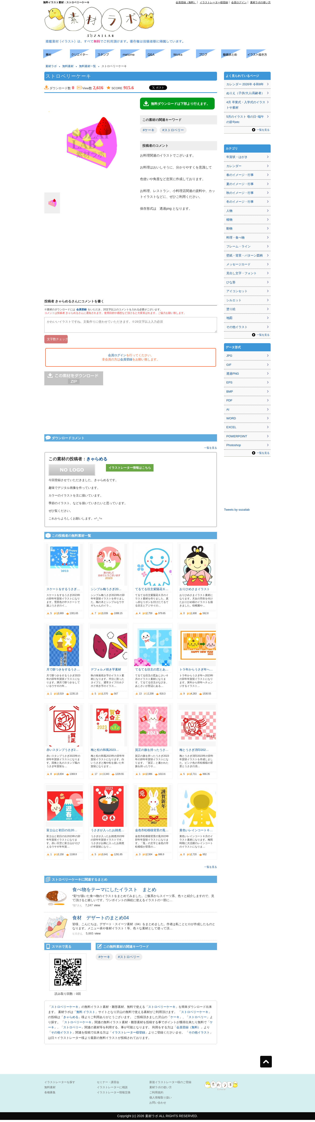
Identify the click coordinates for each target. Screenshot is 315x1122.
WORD (231, 418)
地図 (229, 318)
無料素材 (68, 66)
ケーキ (174, 1019)
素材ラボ (51, 66)
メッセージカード (238, 264)
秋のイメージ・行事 (240, 193)
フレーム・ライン (238, 246)
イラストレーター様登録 (214, 2)
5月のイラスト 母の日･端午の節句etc (245, 119)
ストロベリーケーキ (64, 1009)
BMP (229, 391)
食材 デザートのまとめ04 (100, 919)
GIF (228, 364)
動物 (229, 228)
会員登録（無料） (186, 2)
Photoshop (233, 445)
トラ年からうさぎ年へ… (196, 671)
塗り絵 (230, 309)
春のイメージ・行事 (240, 175)
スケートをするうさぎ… (63, 591)
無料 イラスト (85, 1014)
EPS (229, 382)
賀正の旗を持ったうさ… (151, 752)
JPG (229, 355)
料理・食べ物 (235, 237)
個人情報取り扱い (160, 1099)
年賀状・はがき (237, 157)
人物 (229, 210)
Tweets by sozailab (237, 509)
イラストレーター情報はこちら (129, 470)
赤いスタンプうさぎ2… (62, 752)
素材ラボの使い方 (260, 2)
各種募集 (50, 1094)
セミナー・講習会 (108, 1084)
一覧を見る (210, 449)
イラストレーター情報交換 (113, 1094)
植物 (229, 219)
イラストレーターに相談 (112, 1089)
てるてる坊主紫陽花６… (151, 591)
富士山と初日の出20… (61, 832)
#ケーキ (148, 130)
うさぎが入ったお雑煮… (107, 832)
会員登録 (81, 309)
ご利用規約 (156, 1094)
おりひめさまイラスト (194, 591)
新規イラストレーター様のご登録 (170, 1084)
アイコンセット (237, 291)
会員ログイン (239, 2)
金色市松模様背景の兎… (151, 832)
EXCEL (231, 427)
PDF (229, 400)
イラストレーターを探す (59, 1084)
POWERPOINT (236, 436)
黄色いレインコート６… (196, 832)
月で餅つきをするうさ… (63, 671)
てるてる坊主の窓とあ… (151, 671)
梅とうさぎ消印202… (194, 752)
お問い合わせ (157, 1104)
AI (227, 409)
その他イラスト (61, 1034)
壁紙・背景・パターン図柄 (244, 255)
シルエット (234, 300)
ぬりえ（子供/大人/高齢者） (245, 93)
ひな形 (230, 282)
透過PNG (232, 373)
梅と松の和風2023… (105, 752)
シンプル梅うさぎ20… (106, 591)
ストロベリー (198, 1019)
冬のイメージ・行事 (240, 201)
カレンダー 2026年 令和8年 (245, 84)
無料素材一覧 (87, 66)
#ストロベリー (173, 130)
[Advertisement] (21, 119)
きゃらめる (96, 461)
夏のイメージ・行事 (240, 184)
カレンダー (234, 166)
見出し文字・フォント (241, 273)
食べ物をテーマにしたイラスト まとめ (114, 891)
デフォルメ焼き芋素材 (106, 671)
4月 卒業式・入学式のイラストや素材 (245, 104)
